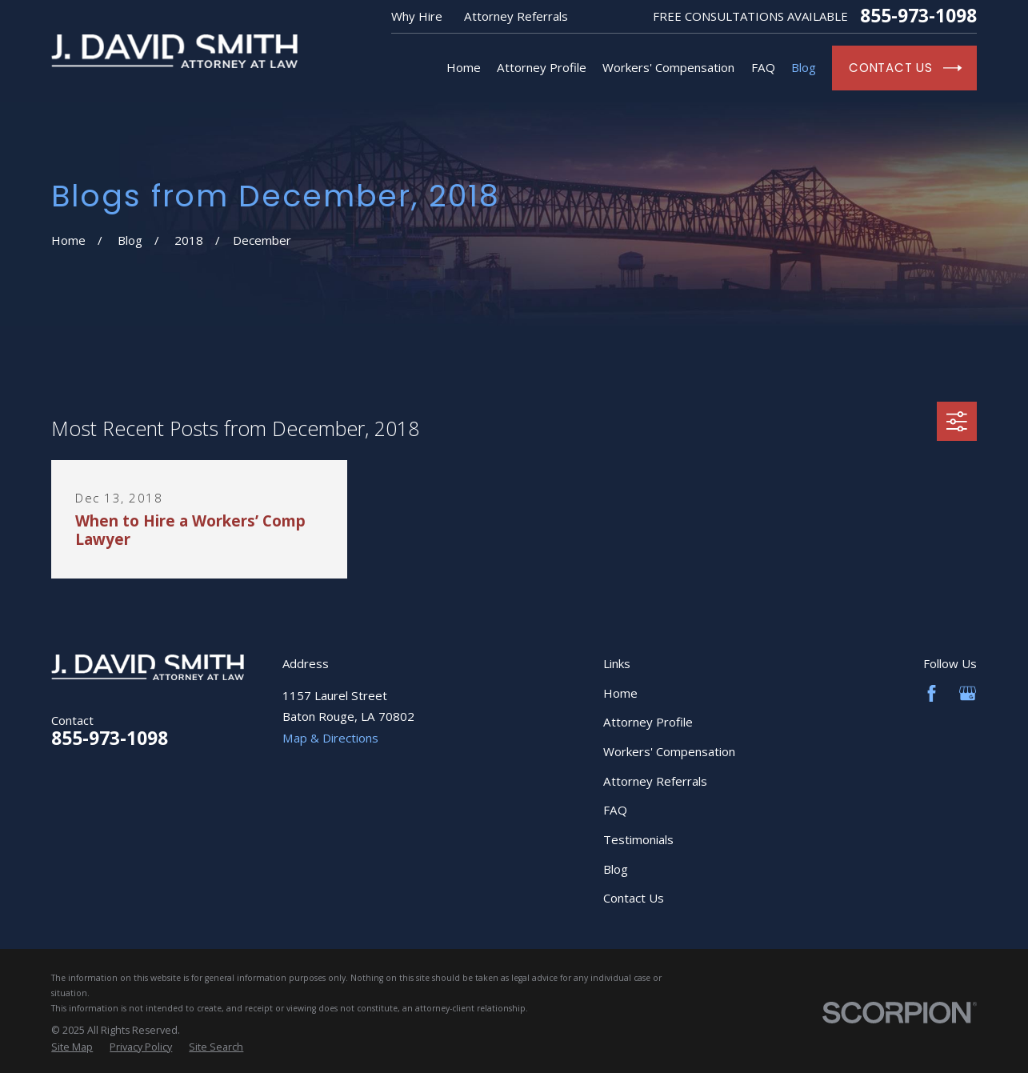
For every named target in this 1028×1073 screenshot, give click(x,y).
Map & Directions (330, 738)
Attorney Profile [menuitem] (541, 67)
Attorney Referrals (516, 16)
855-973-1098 (918, 16)
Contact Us (633, 898)
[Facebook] (931, 693)
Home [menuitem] (463, 67)
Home (620, 693)
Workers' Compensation (669, 751)
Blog (615, 869)
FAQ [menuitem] (763, 67)
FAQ (615, 810)
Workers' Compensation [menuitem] (668, 67)
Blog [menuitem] (803, 67)
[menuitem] (72, 1047)
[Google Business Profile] (967, 693)
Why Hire (416, 16)
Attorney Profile (648, 722)
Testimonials (638, 839)
